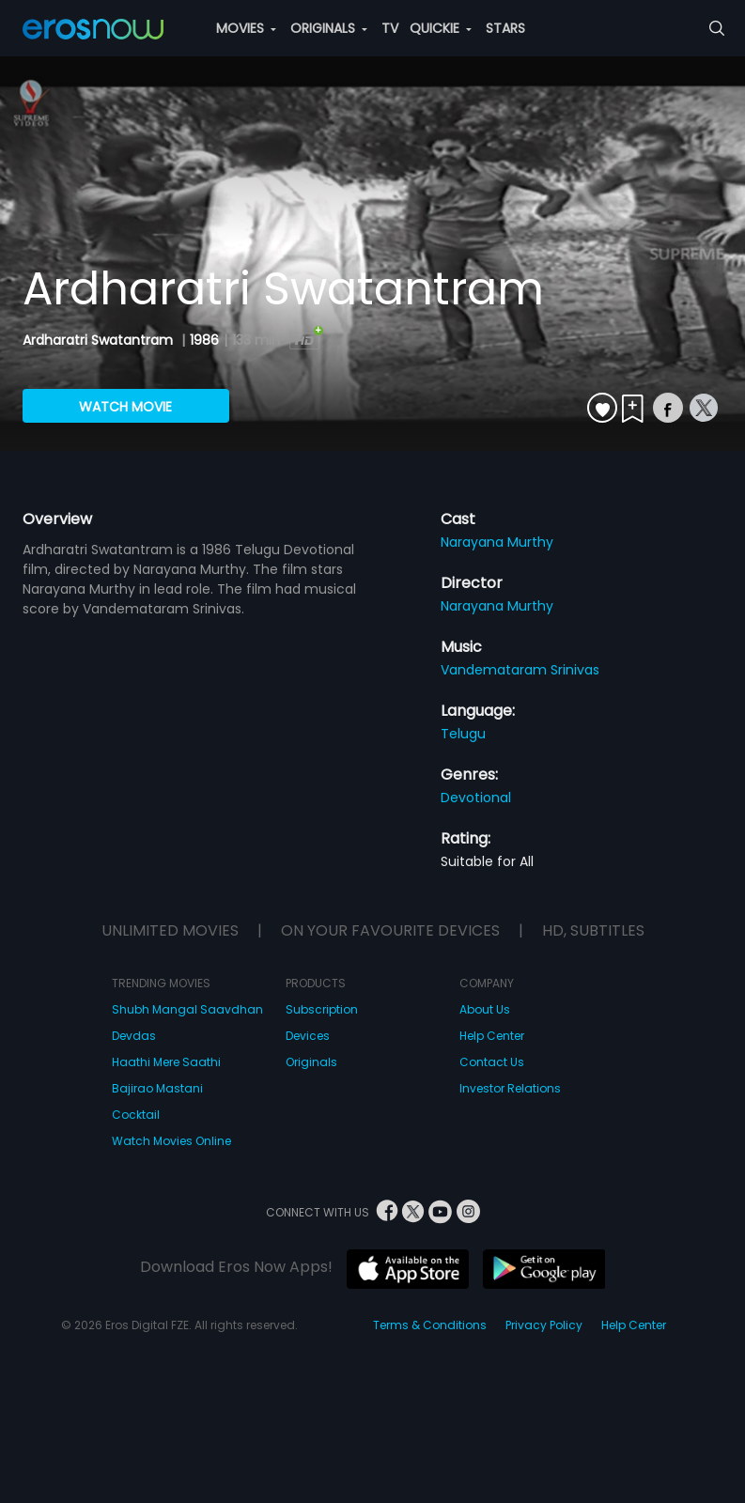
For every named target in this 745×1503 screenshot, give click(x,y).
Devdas (134, 1036)
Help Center (491, 1036)
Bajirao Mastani (157, 1088)
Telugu (463, 733)
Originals (311, 1062)
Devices (308, 1036)
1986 (204, 340)
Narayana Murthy (497, 542)
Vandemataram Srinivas (520, 669)
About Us (484, 1009)
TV (389, 28)
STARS (505, 28)
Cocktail (136, 1115)
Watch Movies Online (171, 1141)
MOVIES (246, 28)
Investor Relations (510, 1088)
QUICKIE (441, 28)
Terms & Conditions (430, 1325)
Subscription (322, 1009)
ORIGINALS (328, 28)
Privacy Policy (543, 1325)
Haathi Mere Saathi (166, 1062)
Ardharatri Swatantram (100, 340)
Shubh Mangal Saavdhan (187, 1009)
